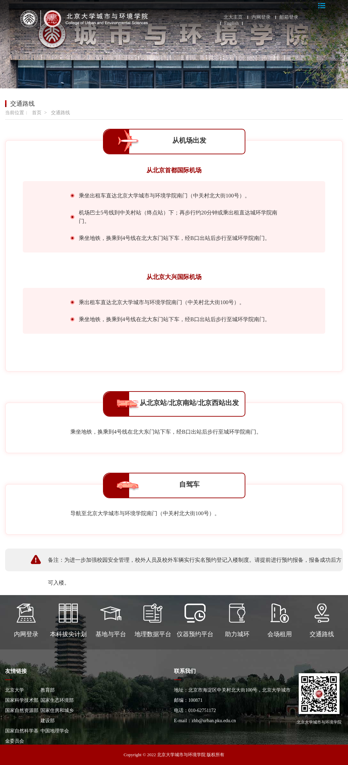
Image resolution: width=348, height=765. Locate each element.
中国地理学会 (54, 730)
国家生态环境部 (57, 700)
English (231, 23)
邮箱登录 (288, 17)
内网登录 (261, 17)
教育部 (47, 690)
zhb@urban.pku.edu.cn (214, 720)
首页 (36, 112)
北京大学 (14, 690)
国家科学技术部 (21, 700)
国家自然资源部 (21, 710)
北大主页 (233, 17)
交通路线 (60, 112)
